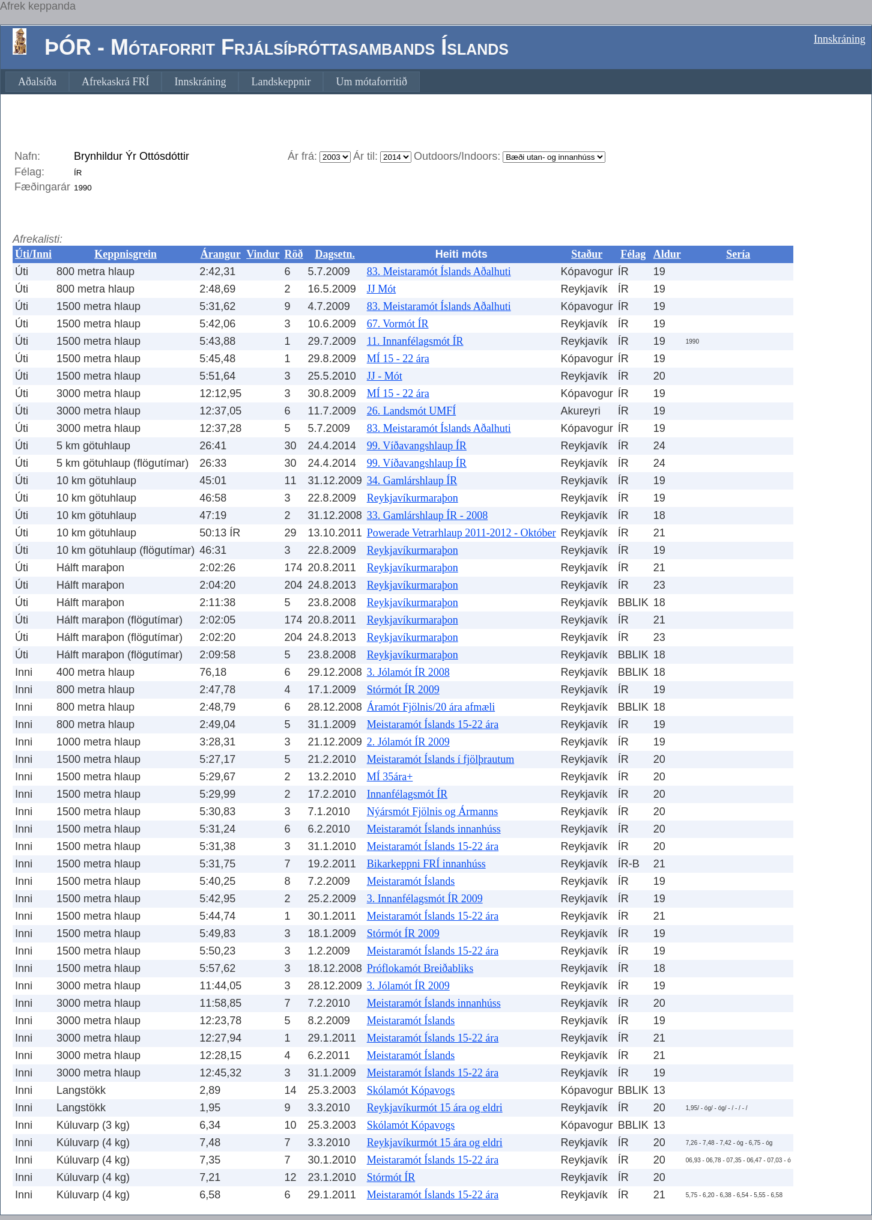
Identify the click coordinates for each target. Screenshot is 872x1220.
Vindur (262, 254)
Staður (586, 254)
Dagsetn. (335, 254)
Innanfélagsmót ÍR (407, 794)
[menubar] (212, 81)
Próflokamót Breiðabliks (420, 968)
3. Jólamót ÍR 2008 (408, 672)
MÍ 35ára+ (390, 777)
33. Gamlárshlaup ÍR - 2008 (427, 515)
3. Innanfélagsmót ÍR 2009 (425, 899)
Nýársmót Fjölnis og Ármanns (432, 812)
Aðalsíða (37, 82)
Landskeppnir (280, 82)
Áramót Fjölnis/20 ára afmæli (431, 707)
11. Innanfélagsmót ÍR (415, 341)
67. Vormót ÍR (398, 324)
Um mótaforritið (371, 82)
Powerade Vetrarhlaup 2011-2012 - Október (461, 533)
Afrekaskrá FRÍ (115, 82)
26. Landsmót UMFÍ (411, 411)
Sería (738, 254)
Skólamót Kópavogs (411, 1090)
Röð (294, 254)
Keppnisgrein (125, 254)
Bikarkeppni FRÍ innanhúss (426, 864)
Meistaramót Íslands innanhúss (434, 829)
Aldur (667, 254)
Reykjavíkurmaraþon (412, 498)
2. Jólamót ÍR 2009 (408, 742)
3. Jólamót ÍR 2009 (408, 986)
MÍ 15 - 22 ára (398, 359)
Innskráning (839, 39)
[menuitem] (37, 81)
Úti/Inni (33, 254)
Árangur (221, 254)
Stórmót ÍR (391, 1177)
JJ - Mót (384, 376)
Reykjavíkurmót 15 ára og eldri (435, 1108)
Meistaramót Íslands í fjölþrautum (440, 759)
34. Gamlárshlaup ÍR (412, 481)
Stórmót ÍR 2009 (403, 690)
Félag (633, 254)
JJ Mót (381, 289)
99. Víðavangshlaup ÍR (417, 446)
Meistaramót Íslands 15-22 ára (432, 724)
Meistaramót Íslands (411, 881)
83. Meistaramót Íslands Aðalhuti (439, 272)
